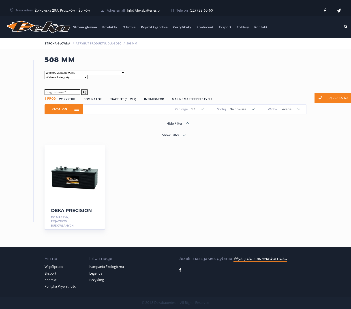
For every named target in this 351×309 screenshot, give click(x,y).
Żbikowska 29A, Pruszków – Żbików (62, 10)
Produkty (109, 27)
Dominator (92, 99)
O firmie (129, 27)
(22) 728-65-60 (201, 10)
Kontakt (261, 27)
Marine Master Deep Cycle (192, 99)
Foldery (243, 27)
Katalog (59, 109)
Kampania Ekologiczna (106, 266)
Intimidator (154, 99)
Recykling (96, 279)
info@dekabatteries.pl (144, 10)
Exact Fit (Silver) (123, 99)
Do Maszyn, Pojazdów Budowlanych (62, 221)
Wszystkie (67, 99)
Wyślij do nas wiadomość (260, 258)
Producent (205, 27)
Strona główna (85, 27)
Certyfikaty (182, 27)
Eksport (225, 27)
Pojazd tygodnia (154, 27)
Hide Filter (174, 123)
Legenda (95, 273)
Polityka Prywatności (61, 286)
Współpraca (54, 266)
